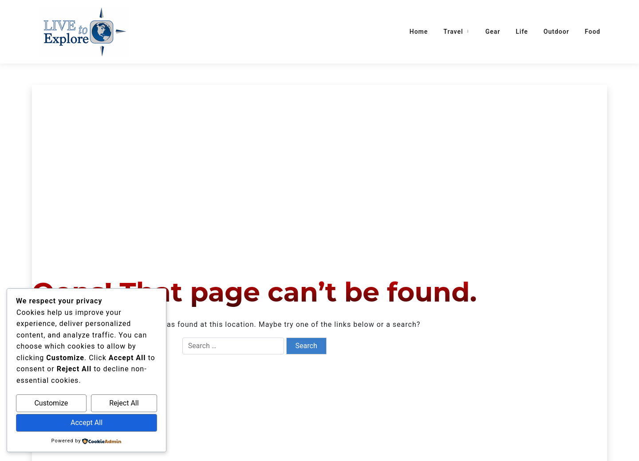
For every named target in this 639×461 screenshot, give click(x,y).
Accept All (87, 422)
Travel (453, 31)
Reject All (123, 403)
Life (522, 31)
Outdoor (556, 31)
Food (592, 31)
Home (419, 31)
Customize (51, 403)
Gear (493, 31)
